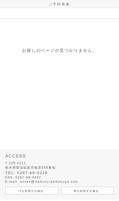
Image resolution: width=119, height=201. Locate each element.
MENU (5, 13)
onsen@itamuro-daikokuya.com (49, 182)
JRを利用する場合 (30, 191)
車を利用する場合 (86, 191)
